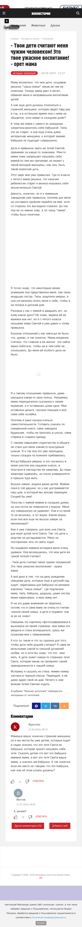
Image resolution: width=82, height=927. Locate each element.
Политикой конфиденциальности (49, 917)
